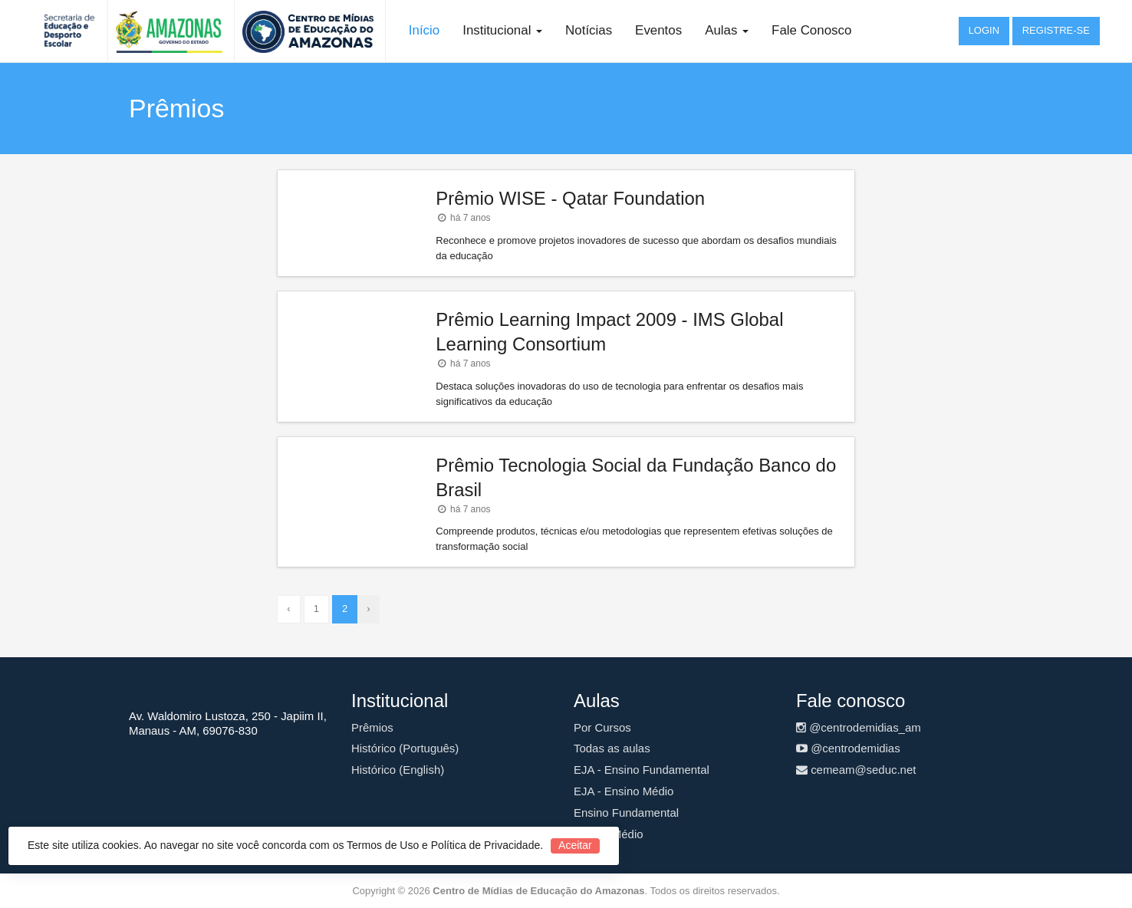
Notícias (588, 30)
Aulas (727, 30)
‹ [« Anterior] (288, 608)
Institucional (502, 30)
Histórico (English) (397, 769)
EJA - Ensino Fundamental (641, 769)
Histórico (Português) (405, 748)
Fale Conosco (811, 30)
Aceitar (575, 845)
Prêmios (372, 727)
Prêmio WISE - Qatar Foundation (570, 198)
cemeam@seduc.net (856, 769)
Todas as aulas (612, 748)
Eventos (658, 30)
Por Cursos (602, 727)
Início (424, 30)
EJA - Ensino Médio (623, 791)
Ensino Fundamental (626, 812)
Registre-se (1056, 30)
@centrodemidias (848, 748)
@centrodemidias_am (858, 727)
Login (984, 30)
